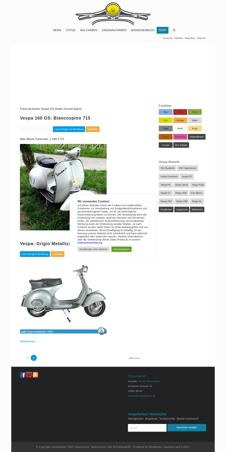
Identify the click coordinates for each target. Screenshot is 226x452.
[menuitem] (57, 30)
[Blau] (166, 112)
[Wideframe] (197, 209)
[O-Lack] (166, 145)
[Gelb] (166, 120)
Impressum (82, 447)
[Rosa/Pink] (180, 137)
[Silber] (195, 120)
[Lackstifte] (93, 129)
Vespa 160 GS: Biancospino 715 (55, 118)
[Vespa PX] (187, 176)
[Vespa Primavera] (169, 176)
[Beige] (195, 128)
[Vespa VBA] (166, 201)
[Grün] (195, 112)
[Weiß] (180, 128)
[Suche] (173, 30)
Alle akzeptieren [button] (122, 249)
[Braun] (166, 137)
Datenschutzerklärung (89, 242)
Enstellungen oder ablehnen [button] (94, 249)
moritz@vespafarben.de (141, 395)
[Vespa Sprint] (181, 185)
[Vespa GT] (166, 193)
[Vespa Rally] (198, 185)
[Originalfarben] (197, 137)
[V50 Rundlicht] (167, 168)
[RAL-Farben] (181, 145)
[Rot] (180, 112)
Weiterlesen (29, 341)
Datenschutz (98, 447)
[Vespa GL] (197, 201)
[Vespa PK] (166, 185)
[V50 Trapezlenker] (187, 168)
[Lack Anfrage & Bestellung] (35, 254)
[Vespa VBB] (181, 201)
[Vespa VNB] (180, 193)
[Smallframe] (166, 209)
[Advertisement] (113, 67)
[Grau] (166, 128)
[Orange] (180, 120)
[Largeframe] (181, 209)
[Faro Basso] (196, 193)
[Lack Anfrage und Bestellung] (69, 129)
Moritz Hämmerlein (149, 381)
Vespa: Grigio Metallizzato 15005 (56, 243)
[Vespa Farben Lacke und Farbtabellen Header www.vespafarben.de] (113, 13)
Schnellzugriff (121, 447)
